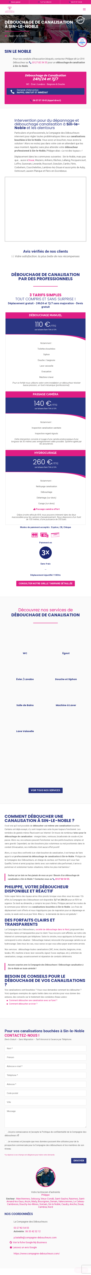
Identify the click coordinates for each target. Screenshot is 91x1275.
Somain (43, 1204)
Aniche (73, 1204)
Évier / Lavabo (25, 679)
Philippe (45, 1194)
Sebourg (35, 1198)
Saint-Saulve (61, 1198)
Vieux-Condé (47, 1198)
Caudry (65, 1204)
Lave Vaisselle (25, 731)
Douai (31, 160)
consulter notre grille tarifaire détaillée (45, 583)
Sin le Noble (54, 1204)
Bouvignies (43, 1201)
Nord (11, 36)
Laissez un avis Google (23, 1247)
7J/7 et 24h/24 (44, 2)
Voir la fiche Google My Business (28, 1242)
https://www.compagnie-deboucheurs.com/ (37, 1253)
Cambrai (42, 1207)
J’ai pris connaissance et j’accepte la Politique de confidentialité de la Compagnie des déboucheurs (45, 1134)
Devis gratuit (14, 2)
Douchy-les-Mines (28, 1204)
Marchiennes (23, 1198)
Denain (53, 1201)
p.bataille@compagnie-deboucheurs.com (35, 1237)
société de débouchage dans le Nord (52, 929)
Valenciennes (65, 1201)
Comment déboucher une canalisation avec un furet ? (33, 1000)
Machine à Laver (66, 705)
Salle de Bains (25, 705)
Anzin (27, 1201)
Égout (66, 653)
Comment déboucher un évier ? (23, 1004)
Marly (34, 1201)
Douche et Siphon (66, 679)
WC (25, 653)
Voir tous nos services (45, 790)
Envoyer (79, 1160)
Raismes (73, 1198)
